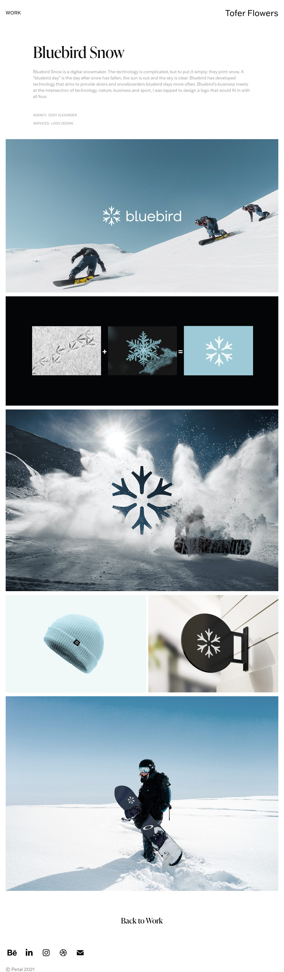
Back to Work (142, 920)
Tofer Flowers (251, 12)
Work (13, 13)
